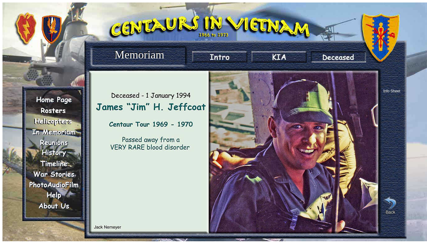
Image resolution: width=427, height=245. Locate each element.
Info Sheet (391, 91)
